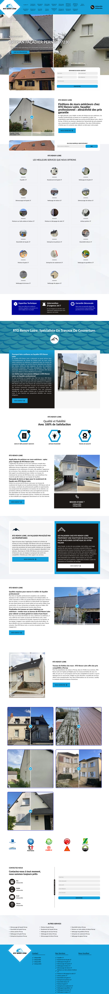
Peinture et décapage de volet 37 (75, 4)
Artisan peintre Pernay (16, 931)
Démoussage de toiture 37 (61, 5)
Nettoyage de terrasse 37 (68, 10)
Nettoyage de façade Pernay (18, 934)
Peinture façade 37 (47, 10)
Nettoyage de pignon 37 (75, 10)
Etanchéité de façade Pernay (18, 929)
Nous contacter (67, 130)
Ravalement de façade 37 (32, 5)
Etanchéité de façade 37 (26, 10)
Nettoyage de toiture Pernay (49, 934)
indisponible (98, 6)
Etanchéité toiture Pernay (79, 927)
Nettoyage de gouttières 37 (61, 10)
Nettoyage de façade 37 (40, 5)
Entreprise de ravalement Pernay (81, 934)
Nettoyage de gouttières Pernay (80, 931)
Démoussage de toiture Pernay (49, 936)
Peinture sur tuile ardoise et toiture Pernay (83, 929)
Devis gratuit (19, 401)
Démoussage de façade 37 (47, 5)
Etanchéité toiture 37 (40, 10)
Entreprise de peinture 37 (32, 10)
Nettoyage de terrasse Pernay (49, 931)
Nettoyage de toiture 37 (54, 5)
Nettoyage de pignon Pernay (79, 936)
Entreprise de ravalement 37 (54, 9)
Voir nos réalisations (20, 52)
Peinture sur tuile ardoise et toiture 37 (68, 4)
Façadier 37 (26, 4)
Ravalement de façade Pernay (49, 929)
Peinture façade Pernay (47, 927)
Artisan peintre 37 (82, 5)
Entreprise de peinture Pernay (18, 936)
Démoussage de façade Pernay (18, 927)
